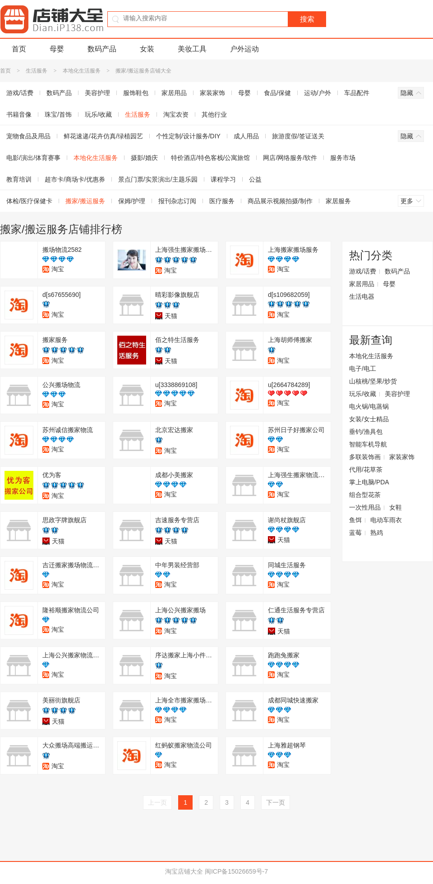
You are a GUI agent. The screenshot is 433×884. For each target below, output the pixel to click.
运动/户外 (317, 92)
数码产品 (102, 49)
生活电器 (361, 296)
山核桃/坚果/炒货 (373, 381)
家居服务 (338, 201)
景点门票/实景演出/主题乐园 (158, 179)
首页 (19, 49)
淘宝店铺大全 (184, 871)
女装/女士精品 (369, 419)
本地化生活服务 (82, 71)
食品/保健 (277, 92)
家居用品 (174, 92)
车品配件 (356, 92)
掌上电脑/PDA (369, 482)
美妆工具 (192, 49)
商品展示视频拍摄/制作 (280, 201)
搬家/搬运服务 (85, 201)
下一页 (275, 802)
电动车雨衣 (386, 520)
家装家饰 (212, 92)
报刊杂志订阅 (177, 201)
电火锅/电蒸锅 (369, 406)
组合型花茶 (365, 494)
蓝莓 (355, 532)
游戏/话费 (362, 271)
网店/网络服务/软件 (290, 157)
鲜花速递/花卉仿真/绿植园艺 (103, 136)
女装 (147, 49)
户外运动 (244, 49)
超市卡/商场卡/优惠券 (75, 179)
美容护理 (97, 92)
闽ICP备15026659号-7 (236, 871)
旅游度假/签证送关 (298, 136)
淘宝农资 (176, 114)
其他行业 (214, 114)
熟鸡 (376, 532)
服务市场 (342, 157)
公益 (255, 179)
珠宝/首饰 (58, 114)
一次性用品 (365, 507)
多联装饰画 (365, 456)
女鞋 (395, 507)
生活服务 (36, 71)
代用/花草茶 (365, 469)
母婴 (57, 49)
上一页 (157, 802)
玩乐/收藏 (98, 114)
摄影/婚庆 (144, 157)
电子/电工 (362, 368)
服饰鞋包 (135, 92)
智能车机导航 (368, 444)
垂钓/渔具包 (365, 431)
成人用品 (246, 136)
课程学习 (223, 179)
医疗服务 (222, 201)
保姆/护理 (131, 201)
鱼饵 (355, 520)
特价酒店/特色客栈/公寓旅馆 (210, 157)
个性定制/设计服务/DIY (188, 136)
